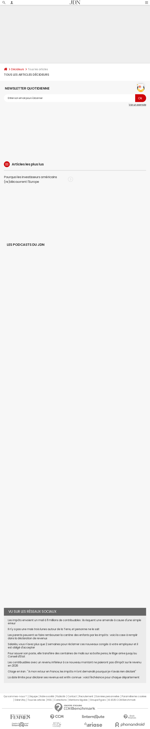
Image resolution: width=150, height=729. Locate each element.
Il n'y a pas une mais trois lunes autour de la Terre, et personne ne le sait (53, 629)
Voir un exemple (137, 105)
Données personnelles (107, 696)
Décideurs (17, 69)
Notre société (47, 696)
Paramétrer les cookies (134, 696)
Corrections (60, 700)
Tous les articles (36, 700)
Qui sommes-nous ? (15, 696)
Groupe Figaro (98, 700)
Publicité (60, 696)
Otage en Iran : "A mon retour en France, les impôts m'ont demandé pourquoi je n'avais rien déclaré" (72, 671)
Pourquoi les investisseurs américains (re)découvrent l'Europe (38, 179)
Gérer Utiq (20, 700)
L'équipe (33, 696)
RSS (49, 700)
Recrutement (86, 696)
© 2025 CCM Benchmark (122, 700)
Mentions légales (78, 700)
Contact (72, 696)
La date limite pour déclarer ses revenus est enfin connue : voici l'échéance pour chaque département (73, 677)
